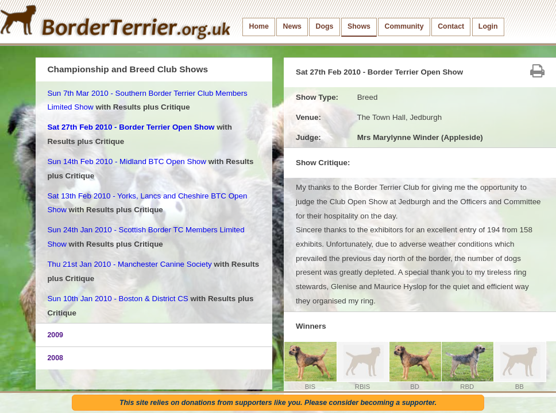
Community (404, 26)
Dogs (325, 26)
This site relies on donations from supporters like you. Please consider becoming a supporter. (278, 403)
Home (259, 26)
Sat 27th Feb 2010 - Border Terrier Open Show (130, 127)
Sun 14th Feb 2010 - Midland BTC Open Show (126, 161)
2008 (55, 358)
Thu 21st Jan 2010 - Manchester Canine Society (129, 264)
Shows (359, 26)
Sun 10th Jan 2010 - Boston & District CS (117, 298)
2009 (55, 335)
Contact (451, 26)
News (292, 26)
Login (488, 26)
